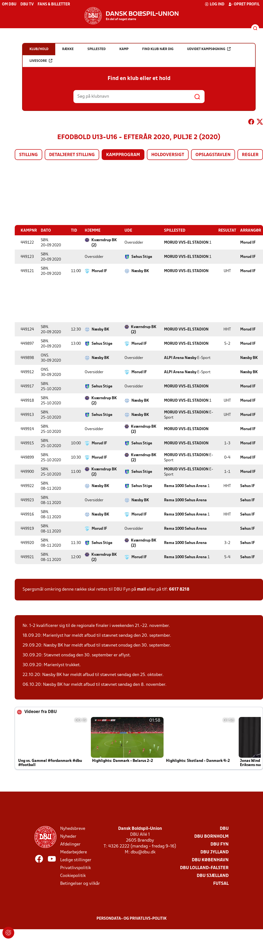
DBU (224, 828)
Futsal (221, 883)
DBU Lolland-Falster (204, 868)
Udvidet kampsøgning (209, 49)
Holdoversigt (167, 155)
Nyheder (68, 836)
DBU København (210, 860)
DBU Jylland (214, 852)
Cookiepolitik (73, 876)
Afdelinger (70, 844)
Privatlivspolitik (75, 868)
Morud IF (248, 242)
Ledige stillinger (75, 860)
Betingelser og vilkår (80, 883)
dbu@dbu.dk (143, 852)
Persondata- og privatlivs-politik (132, 918)
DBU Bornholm (211, 836)
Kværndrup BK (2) (104, 242)
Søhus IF (247, 486)
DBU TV (27, 4)
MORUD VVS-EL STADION (186, 242)
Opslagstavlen (213, 155)
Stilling (28, 155)
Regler (250, 155)
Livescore (40, 61)
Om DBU (9, 4)
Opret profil (244, 4)
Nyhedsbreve (72, 828)
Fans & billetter (54, 4)
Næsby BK (140, 271)
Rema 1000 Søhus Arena (185, 486)
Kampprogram (123, 155)
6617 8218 (179, 589)
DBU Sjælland (213, 876)
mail (141, 589)
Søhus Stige (141, 256)
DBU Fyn (219, 844)
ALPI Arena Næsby (180, 357)
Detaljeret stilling (72, 155)
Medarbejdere (73, 852)
